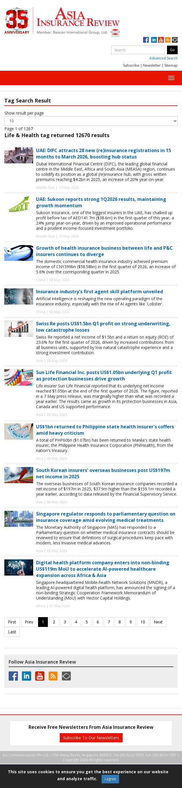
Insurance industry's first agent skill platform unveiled (99, 291)
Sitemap (171, 65)
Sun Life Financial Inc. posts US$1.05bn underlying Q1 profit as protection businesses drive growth (104, 375)
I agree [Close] (110, 778)
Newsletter (152, 65)
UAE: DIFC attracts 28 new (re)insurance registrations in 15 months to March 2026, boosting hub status (103, 153)
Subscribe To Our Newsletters (91, 737)
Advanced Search (163, 58)
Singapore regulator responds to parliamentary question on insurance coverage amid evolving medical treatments (105, 517)
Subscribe (131, 65)
